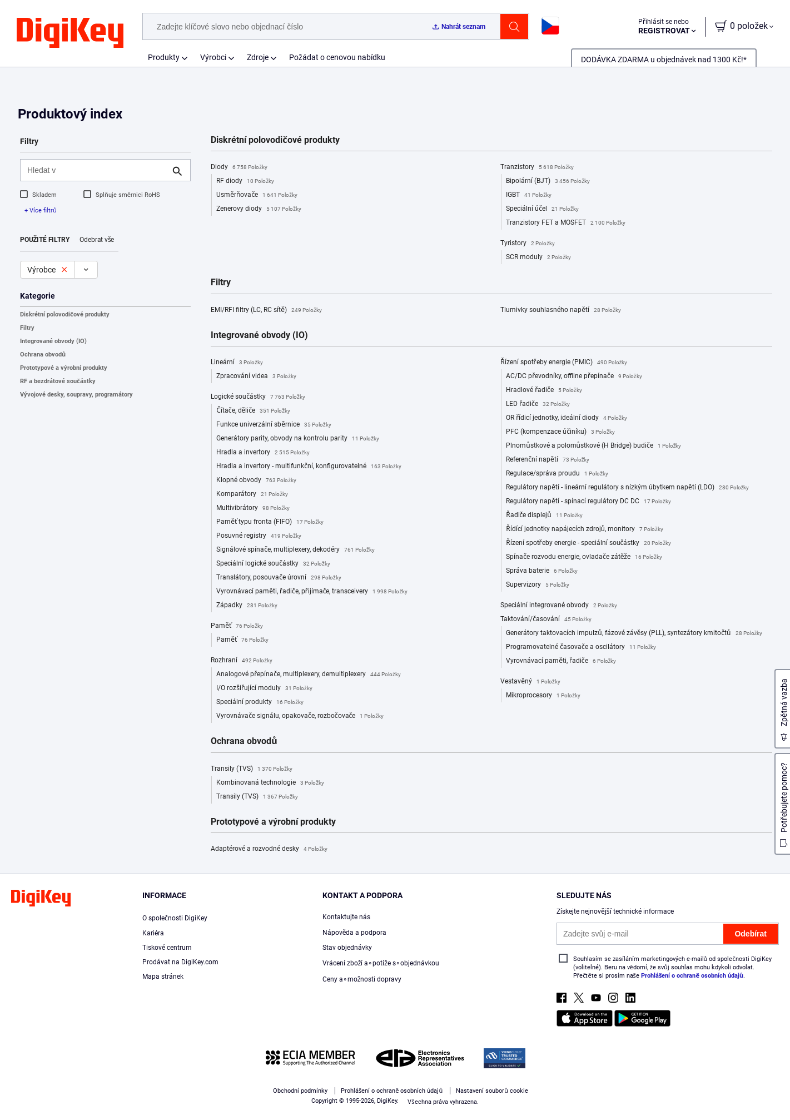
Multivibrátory (253, 508)
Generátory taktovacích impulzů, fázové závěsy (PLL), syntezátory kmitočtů (634, 633)
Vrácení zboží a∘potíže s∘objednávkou (380, 963)
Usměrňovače (256, 195)
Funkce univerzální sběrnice (273, 425)
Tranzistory (537, 167)
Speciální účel (542, 209)
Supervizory (537, 585)
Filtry (27, 328)
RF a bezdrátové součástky (58, 381)
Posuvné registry (258, 536)
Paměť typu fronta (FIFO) (270, 522)
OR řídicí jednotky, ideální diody (566, 418)
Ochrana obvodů (43, 354)
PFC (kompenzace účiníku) (560, 432)
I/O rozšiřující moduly (264, 688)
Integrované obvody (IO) (53, 341)
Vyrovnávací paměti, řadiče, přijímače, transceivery (312, 591)
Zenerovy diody (258, 209)
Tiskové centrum (167, 947)
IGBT (528, 195)
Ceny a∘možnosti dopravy (362, 979)
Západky (246, 605)
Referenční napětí (547, 460)
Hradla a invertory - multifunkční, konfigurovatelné (308, 466)
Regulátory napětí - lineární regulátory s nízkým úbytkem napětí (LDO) (627, 487)
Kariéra (153, 933)
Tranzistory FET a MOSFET (565, 223)
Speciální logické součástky (273, 564)
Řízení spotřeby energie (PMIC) (563, 362)
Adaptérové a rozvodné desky (269, 849)
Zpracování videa (256, 376)
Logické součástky (258, 397)
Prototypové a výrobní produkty (63, 368)
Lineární (237, 362)
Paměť (237, 626)
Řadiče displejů (544, 515)
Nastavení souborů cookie (492, 1090)
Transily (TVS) (251, 769)
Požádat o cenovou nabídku (337, 57)
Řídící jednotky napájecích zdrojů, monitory (584, 529)
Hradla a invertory (263, 452)
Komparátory (252, 494)
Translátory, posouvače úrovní (278, 577)
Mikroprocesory (543, 695)
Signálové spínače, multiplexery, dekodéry (295, 550)
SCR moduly (538, 257)
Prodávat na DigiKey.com (180, 962)
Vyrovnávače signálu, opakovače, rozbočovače (300, 716)
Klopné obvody (256, 480)
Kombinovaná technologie (270, 783)
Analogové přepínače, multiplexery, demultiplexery (308, 674)
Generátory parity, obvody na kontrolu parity (297, 438)
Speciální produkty (260, 702)
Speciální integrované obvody (558, 605)
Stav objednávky (347, 947)
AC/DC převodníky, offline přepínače (574, 376)
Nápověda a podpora (354, 932)
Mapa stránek (162, 976)
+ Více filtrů (40, 210)
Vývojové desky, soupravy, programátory (76, 394)
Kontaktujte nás (346, 917)
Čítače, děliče (253, 411)
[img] (70, 33)
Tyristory (527, 243)
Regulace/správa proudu (557, 473)
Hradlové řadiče (544, 390)
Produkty (164, 57)
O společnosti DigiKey (174, 918)
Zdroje (258, 57)
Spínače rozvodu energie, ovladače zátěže (584, 557)
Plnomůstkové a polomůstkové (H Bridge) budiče (593, 446)
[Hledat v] (96, 170)
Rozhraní (241, 660)
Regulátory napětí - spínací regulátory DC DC (588, 501)
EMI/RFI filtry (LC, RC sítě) (266, 310)
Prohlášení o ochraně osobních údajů (692, 975)
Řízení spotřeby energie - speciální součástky (588, 543)
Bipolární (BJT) (548, 181)
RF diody (245, 181)
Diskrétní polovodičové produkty (65, 314)
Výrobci (213, 57)
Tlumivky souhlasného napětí (560, 310)
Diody (239, 167)
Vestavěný (530, 681)
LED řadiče (537, 404)
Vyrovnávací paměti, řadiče (561, 661)
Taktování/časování (545, 619)
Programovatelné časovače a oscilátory (581, 647)
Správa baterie (542, 571)
